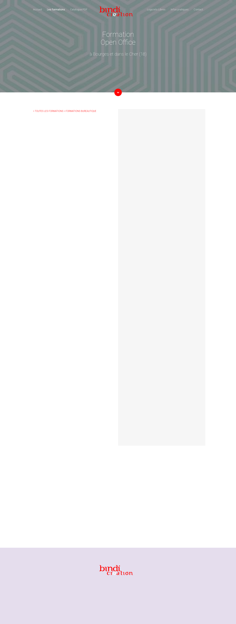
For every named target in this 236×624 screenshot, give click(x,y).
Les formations (56, 9)
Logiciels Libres (156, 9)
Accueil (37, 9)
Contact (198, 9)
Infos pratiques (180, 9)
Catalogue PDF (78, 9)
